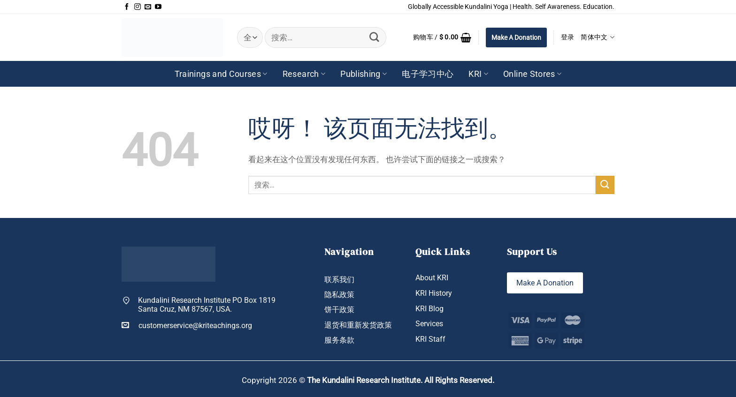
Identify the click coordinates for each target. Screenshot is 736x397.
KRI (478, 74)
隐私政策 (339, 294)
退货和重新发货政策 (358, 325)
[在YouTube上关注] (158, 7)
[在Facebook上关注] (126, 7)
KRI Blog (429, 308)
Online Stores (532, 74)
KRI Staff (430, 339)
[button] (442, 37)
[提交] (374, 37)
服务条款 (339, 340)
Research (304, 74)
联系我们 (339, 279)
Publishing (363, 74)
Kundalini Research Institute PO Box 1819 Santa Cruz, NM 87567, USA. (207, 305)
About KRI (431, 277)
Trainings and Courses (221, 74)
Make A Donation (516, 37)
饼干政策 (339, 309)
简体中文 (597, 37)
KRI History (433, 293)
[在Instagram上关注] (137, 7)
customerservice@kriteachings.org (187, 325)
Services (429, 323)
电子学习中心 (427, 74)
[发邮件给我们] (148, 7)
